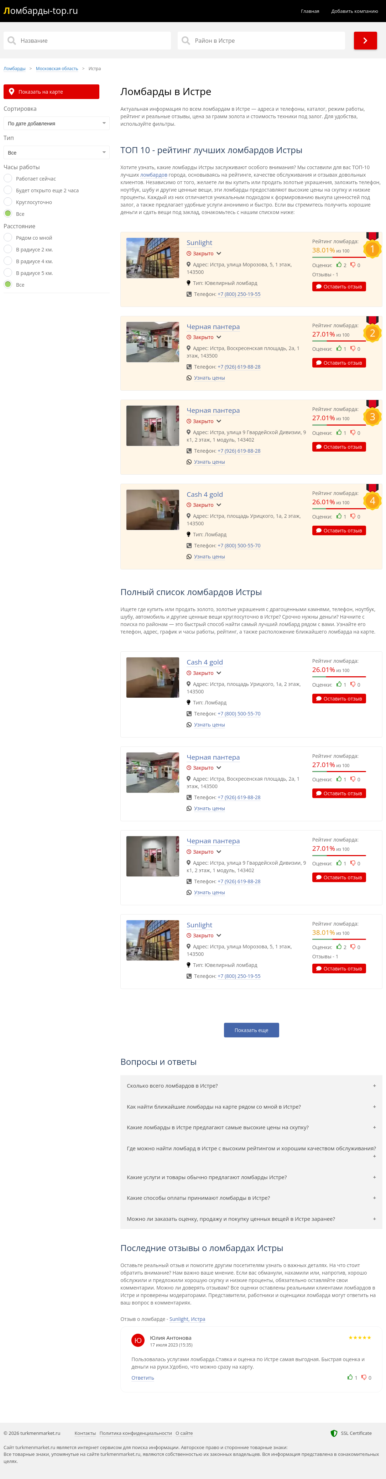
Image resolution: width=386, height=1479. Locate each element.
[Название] (87, 41)
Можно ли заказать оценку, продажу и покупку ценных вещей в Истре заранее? (231, 1218)
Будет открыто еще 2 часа (47, 190)
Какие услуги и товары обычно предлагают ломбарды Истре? (207, 1177)
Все (20, 213)
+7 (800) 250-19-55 (239, 294)
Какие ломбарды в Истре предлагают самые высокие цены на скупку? (218, 1127)
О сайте (184, 1433)
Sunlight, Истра (187, 1319)
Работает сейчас (36, 178)
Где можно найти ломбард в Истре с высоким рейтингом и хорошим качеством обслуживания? (251, 1148)
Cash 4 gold (205, 494)
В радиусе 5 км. (34, 273)
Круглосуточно (34, 202)
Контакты (85, 1433)
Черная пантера (213, 326)
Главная (310, 11)
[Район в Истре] (261, 41)
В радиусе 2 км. (34, 249)
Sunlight (199, 242)
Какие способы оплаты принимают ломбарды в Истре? (198, 1197)
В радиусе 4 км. (34, 261)
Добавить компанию (355, 11)
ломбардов (153, 174)
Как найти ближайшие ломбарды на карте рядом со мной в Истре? (214, 1106)
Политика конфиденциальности (136, 1433)
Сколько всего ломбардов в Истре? (172, 1085)
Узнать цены (209, 377)
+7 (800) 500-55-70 (239, 545)
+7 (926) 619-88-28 (239, 366)
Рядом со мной (34, 237)
